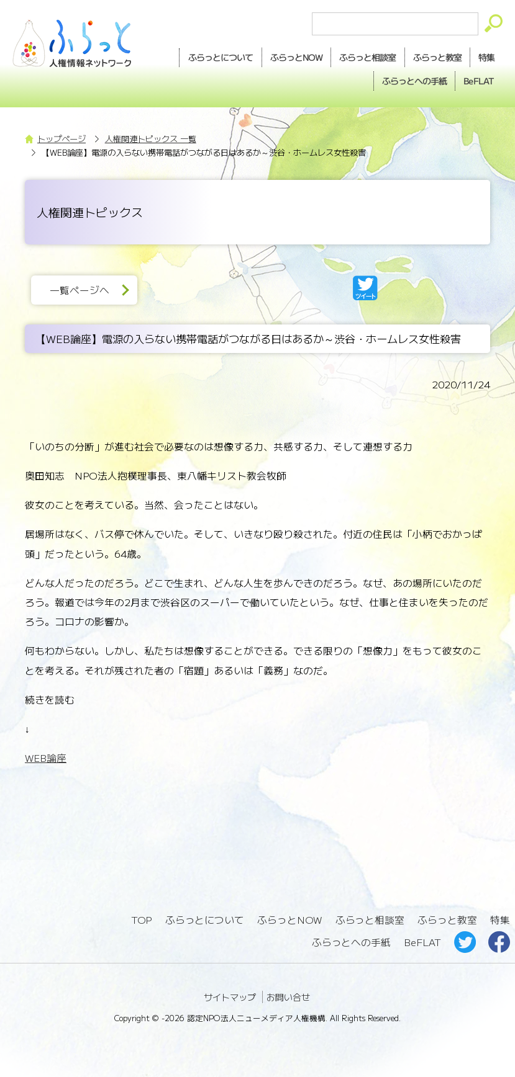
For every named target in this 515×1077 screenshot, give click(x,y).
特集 (486, 56)
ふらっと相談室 (370, 918)
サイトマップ (230, 994)
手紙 (412, 80)
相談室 (364, 57)
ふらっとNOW (289, 918)
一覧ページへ (80, 289)
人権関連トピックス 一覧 (150, 137)
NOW (292, 57)
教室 (435, 57)
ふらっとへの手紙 (351, 939)
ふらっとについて (215, 56)
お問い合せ (288, 994)
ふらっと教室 (448, 918)
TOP (141, 918)
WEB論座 (45, 756)
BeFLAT (477, 79)
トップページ (61, 137)
